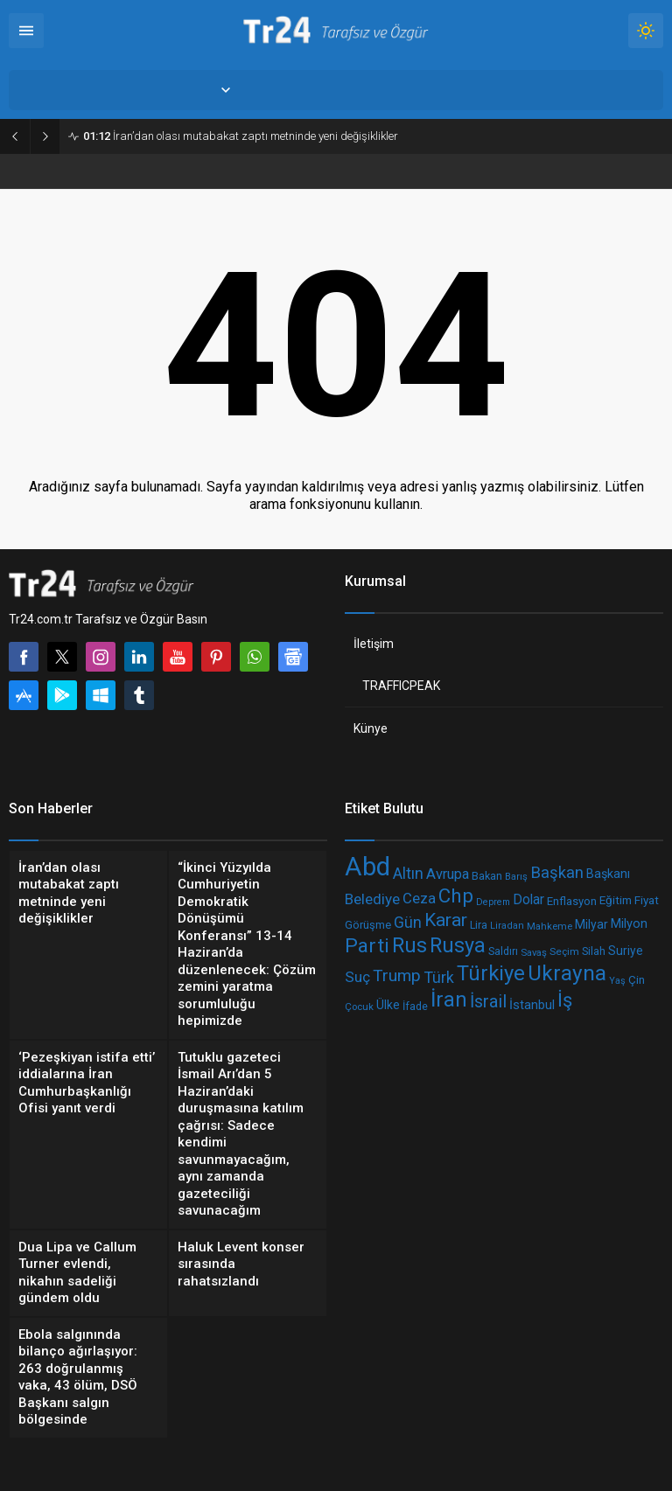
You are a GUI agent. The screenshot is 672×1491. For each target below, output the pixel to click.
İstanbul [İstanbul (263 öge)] (532, 1005)
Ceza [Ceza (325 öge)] (419, 898)
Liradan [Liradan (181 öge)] (507, 925)
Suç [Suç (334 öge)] (357, 977)
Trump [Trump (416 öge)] (397, 975)
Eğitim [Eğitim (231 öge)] (615, 900)
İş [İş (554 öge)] (564, 1001)
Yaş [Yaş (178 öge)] (617, 980)
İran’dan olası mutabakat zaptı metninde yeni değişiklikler (240, 136)
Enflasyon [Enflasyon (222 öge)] (572, 901)
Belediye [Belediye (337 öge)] (372, 899)
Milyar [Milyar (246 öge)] (591, 924)
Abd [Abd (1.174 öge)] (367, 866)
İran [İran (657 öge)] (448, 999)
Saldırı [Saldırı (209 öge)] (503, 951)
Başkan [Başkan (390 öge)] (557, 872)
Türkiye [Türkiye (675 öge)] (491, 972)
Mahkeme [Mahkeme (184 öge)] (549, 925)
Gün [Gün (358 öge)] (408, 922)
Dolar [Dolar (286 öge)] (528, 900)
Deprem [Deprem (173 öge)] (493, 902)
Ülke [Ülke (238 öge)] (388, 1005)
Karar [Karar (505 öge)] (445, 919)
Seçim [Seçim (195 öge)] (564, 951)
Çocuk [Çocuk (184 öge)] (359, 1006)
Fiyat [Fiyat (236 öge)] (646, 900)
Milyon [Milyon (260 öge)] (629, 923)
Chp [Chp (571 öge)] (455, 895)
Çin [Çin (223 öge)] (636, 979)
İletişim (374, 644)
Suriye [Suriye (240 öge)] (625, 951)
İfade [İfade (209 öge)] (415, 1006)
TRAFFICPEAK (401, 686)
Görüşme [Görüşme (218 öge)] (368, 923)
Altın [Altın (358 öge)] (408, 873)
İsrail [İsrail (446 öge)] (488, 1002)
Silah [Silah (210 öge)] (594, 951)
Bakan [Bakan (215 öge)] (487, 874)
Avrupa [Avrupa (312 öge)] (447, 873)
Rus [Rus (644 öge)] (409, 945)
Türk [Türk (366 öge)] (439, 976)
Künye (371, 728)
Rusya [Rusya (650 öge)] (458, 945)
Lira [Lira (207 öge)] (478, 924)
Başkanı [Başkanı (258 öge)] (608, 874)
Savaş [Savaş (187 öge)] (534, 952)
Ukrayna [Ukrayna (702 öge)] (567, 973)
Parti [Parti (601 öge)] (367, 946)
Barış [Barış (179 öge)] (516, 875)
